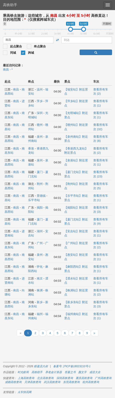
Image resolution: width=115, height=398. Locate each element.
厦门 (40, 172)
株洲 (40, 290)
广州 (40, 243)
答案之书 (70, 372)
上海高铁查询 (26, 378)
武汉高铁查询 (52, 382)
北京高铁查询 (45, 378)
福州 (40, 314)
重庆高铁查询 (84, 378)
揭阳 (40, 207)
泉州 (40, 136)
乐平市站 (34, 200)
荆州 (40, 183)
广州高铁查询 (103, 378)
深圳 (40, 113)
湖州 (40, 231)
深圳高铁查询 (64, 378)
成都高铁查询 (13, 382)
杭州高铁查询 (90, 382)
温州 (40, 89)
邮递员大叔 (41, 366)
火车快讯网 (24, 392)
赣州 (40, 124)
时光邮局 (23, 372)
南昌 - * (8, 69)
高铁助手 (10, 5)
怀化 (40, 266)
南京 (40, 278)
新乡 (40, 302)
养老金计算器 (53, 372)
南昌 (16, 89)
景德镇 (41, 195)
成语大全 (94, 372)
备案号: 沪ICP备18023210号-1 (72, 366)
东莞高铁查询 (71, 382)
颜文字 (82, 372)
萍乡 (40, 101)
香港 (31, 148)
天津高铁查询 (32, 382)
